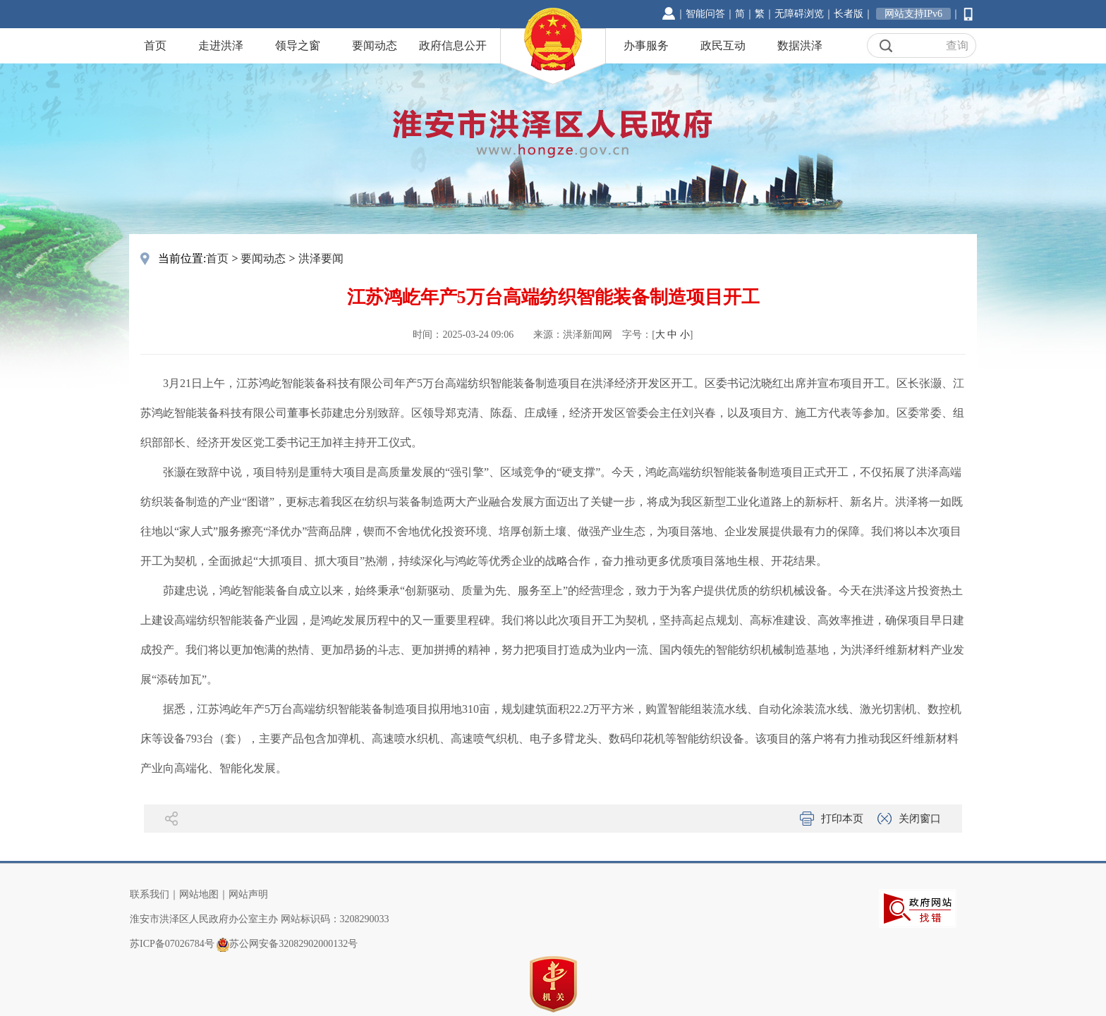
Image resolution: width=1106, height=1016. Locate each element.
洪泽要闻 (321, 258)
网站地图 (199, 894)
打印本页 (842, 818)
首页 (155, 45)
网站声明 (248, 894)
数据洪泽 (799, 45)
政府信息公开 (453, 45)
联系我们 (149, 894)
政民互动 (723, 45)
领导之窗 (297, 45)
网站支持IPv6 (913, 13)
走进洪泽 (220, 45)
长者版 (848, 13)
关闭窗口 (920, 818)
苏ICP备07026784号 (172, 943)
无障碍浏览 (799, 13)
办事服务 (646, 45)
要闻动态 (374, 45)
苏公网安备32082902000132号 (293, 943)
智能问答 (705, 13)
